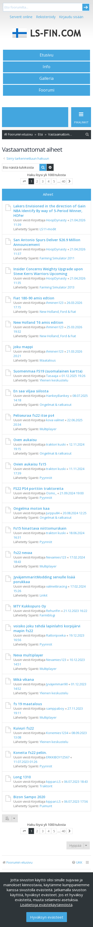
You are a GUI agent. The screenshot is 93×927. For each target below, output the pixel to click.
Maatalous (48, 360)
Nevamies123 (56, 557)
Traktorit (46, 786)
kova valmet (55, 420)
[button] (24, 181)
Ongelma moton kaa (31, 508)
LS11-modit (48, 229)
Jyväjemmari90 (57, 684)
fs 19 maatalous (27, 703)
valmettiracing (56, 586)
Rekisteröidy (46, 16)
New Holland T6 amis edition (38, 322)
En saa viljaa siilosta (31, 391)
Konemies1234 (57, 733)
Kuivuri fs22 (23, 728)
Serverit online (21, 16)
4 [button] (48, 181)
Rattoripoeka (56, 635)
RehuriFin (53, 610)
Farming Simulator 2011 (57, 258)
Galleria (46, 78)
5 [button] (54, 181)
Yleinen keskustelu (54, 380)
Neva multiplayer (28, 655)
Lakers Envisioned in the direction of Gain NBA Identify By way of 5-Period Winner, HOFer (49, 211)
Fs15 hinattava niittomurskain (39, 528)
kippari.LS (53, 781)
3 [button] (43, 181)
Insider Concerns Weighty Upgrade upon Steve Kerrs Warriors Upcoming (48, 271)
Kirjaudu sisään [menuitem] (71, 16)
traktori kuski (56, 444)
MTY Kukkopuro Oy (29, 606)
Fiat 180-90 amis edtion (33, 298)
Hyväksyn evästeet (46, 917)
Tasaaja (52, 375)
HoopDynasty (56, 220)
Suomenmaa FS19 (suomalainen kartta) (47, 371)
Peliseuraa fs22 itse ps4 (33, 415)
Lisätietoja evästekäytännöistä (46, 904)
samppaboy (55, 708)
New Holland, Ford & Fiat (58, 311)
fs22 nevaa (22, 552)
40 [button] (63, 181)
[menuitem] (87, 134)
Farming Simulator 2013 (57, 287)
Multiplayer (48, 429)
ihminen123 (54, 302)
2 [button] (37, 181)
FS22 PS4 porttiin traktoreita (38, 488)
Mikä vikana (23, 679)
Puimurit (46, 806)
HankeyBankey (57, 395)
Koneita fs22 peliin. (30, 752)
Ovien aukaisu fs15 (29, 464)
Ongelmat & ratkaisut (55, 404)
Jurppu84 (53, 513)
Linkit (43, 595)
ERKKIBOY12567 (57, 757)
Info (46, 66)
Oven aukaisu (25, 439)
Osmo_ (51, 493)
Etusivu (46, 55)
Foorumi (46, 90)
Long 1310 (22, 777)
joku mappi (23, 346)
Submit (86, 7)
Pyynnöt (46, 477)
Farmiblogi (47, 615)
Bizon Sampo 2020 (29, 796)
